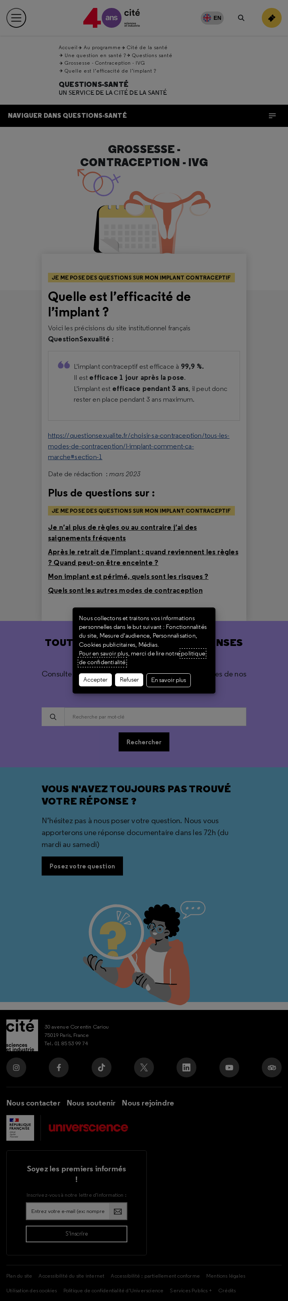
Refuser (129, 680)
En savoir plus (168, 680)
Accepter (95, 680)
